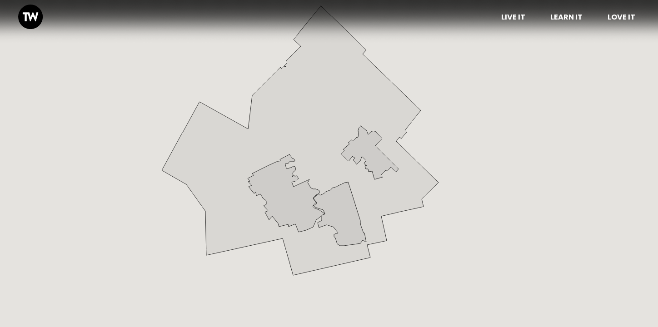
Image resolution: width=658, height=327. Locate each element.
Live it (513, 17)
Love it (621, 17)
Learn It (566, 17)
